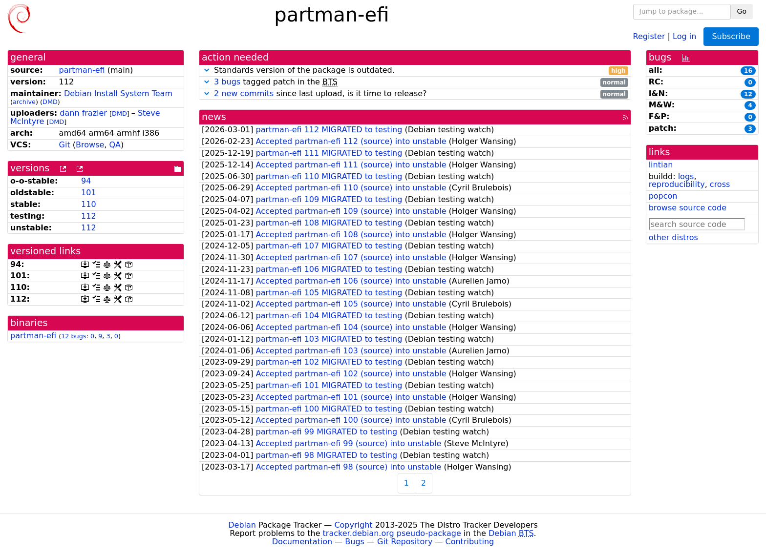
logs (686, 176)
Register (649, 36)
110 (88, 204)
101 (88, 192)
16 (748, 70)
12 (748, 94)
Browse (90, 144)
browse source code (687, 207)
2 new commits (244, 93)
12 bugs (73, 336)
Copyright (353, 525)
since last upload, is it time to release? (415, 94)
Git (64, 144)
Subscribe (731, 36)
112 (88, 216)
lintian (661, 164)
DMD (50, 101)
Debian (242, 525)
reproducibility (677, 184)
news (214, 117)
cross (720, 184)
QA (115, 144)
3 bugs (227, 81)
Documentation (302, 541)
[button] (206, 70)
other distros (673, 237)
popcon (663, 196)
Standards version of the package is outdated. (415, 70)
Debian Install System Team (118, 93)
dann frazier (83, 113)
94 (86, 180)
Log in (684, 36)
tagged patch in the (415, 82)
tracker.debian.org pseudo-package (392, 533)
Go (741, 11)
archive (24, 101)
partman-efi (82, 70)
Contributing (470, 541)
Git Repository (404, 541)
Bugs (354, 541)
